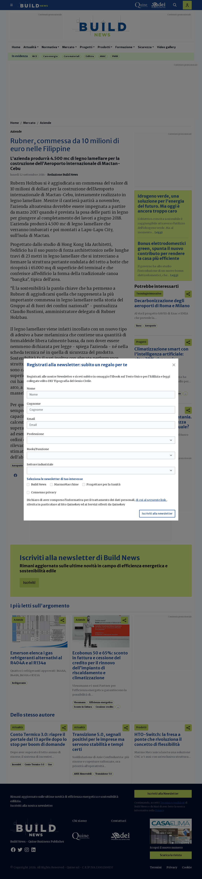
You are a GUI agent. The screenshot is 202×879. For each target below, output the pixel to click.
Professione (35, 434)
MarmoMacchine (66, 484)
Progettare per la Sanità (103, 484)
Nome (31, 388)
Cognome (34, 403)
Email (31, 419)
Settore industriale (40, 464)
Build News (38, 484)
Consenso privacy (43, 492)
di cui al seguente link (151, 500)
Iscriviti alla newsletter (157, 513)
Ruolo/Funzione (38, 449)
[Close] (174, 365)
